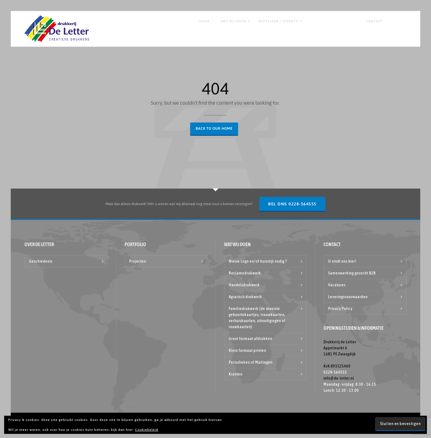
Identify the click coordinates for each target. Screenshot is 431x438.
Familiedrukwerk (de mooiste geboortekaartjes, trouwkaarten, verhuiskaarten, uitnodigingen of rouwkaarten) (257, 317)
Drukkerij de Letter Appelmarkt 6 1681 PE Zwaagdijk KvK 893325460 (340, 353)
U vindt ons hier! (342, 261)
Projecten (137, 261)
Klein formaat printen (247, 350)
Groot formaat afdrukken (250, 338)
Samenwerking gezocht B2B (352, 273)
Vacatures (337, 284)
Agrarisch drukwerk (245, 296)
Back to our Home (214, 128)
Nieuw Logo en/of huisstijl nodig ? (258, 261)
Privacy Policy (340, 308)
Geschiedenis (40, 261)
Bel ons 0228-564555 (292, 204)
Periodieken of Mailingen (251, 362)
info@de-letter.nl (339, 378)
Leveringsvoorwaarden (348, 296)
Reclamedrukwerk (245, 273)
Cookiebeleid (146, 430)
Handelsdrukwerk (244, 284)
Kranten (236, 374)
